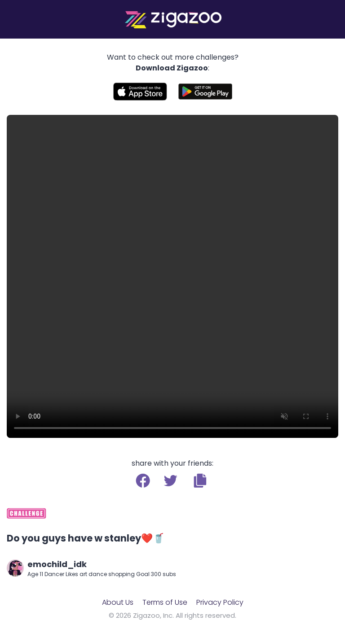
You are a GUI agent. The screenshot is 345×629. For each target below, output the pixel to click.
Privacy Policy (219, 602)
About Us (117, 602)
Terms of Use (164, 602)
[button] (200, 480)
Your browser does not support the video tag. (172, 276)
